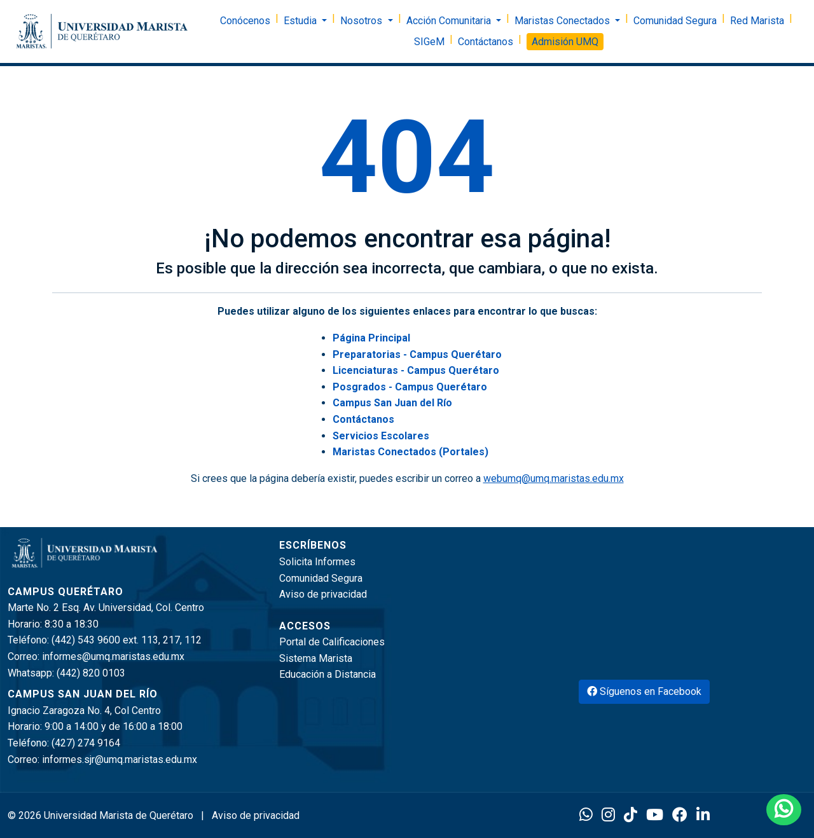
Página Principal (371, 338)
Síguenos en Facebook (644, 691)
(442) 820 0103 (91, 673)
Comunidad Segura (675, 21)
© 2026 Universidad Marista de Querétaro (102, 815)
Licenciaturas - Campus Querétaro (416, 370)
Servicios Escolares (381, 436)
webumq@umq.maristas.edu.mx (553, 478)
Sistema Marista (315, 658)
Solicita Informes (317, 562)
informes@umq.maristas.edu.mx (113, 656)
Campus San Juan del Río (392, 403)
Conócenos (245, 21)
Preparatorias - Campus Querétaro (417, 354)
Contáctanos (485, 42)
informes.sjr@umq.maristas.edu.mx (119, 759)
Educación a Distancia (327, 674)
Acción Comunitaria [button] (449, 21)
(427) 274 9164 (86, 743)
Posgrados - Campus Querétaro (410, 387)
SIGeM (429, 42)
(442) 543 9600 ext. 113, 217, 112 (127, 640)
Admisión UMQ (565, 42)
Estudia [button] (301, 21)
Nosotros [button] (362, 21)
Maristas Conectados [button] (563, 21)
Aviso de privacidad (323, 594)
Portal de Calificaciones (332, 642)
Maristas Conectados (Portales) (410, 452)
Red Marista (757, 21)
